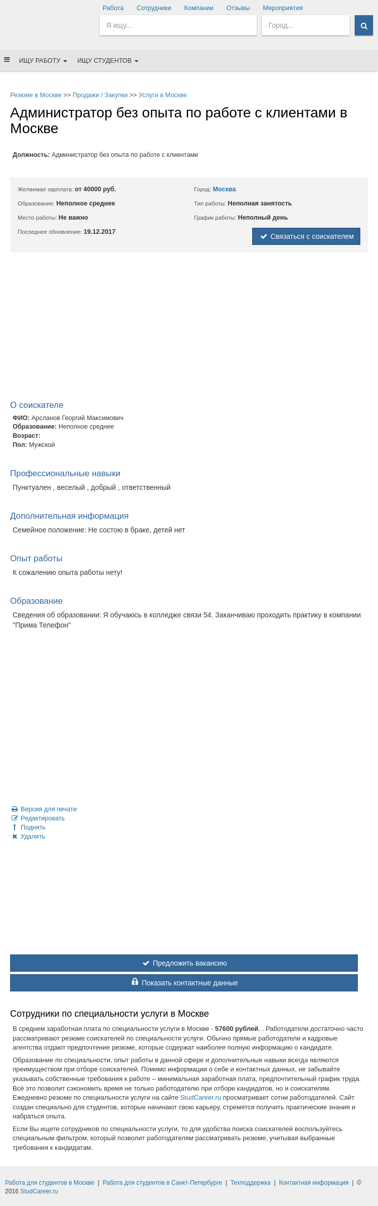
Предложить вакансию (184, 963)
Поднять (27, 827)
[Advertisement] (189, 328)
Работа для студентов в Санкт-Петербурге (162, 1182)
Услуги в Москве (162, 95)
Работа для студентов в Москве (49, 1182)
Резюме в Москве (36, 95)
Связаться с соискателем (306, 236)
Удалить (27, 836)
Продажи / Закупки (100, 95)
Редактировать (37, 818)
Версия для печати (43, 809)
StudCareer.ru (200, 1097)
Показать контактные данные (184, 983)
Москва (224, 189)
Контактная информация (314, 1182)
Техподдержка (250, 1182)
